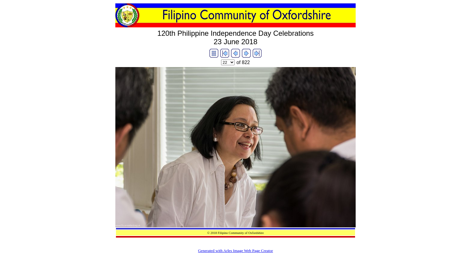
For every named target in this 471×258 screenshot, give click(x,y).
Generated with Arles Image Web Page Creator (235, 250)
